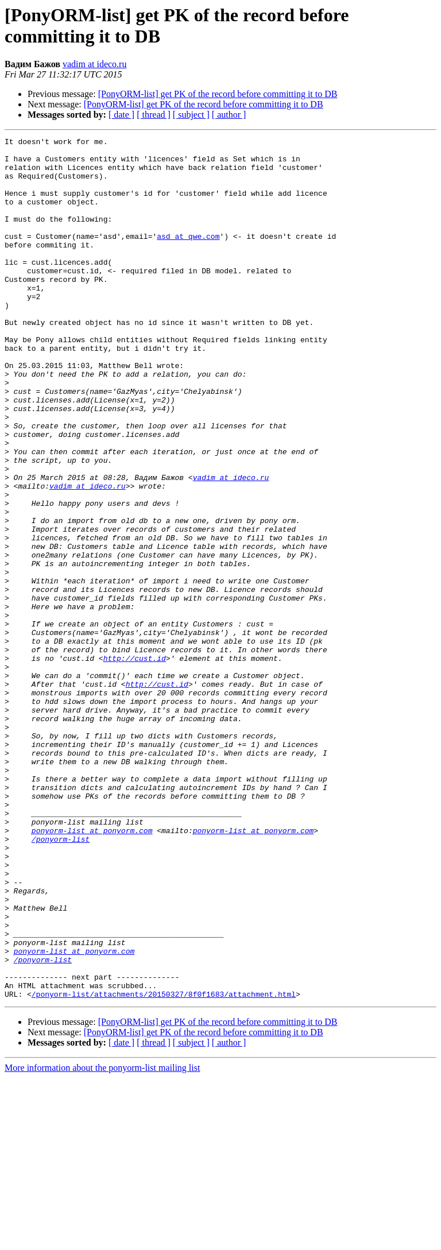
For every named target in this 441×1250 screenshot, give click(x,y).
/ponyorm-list (61, 980)
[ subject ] (191, 114)
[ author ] (229, 114)
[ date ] (121, 114)
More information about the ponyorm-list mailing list (102, 1240)
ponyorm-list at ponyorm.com (92, 970)
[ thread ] (154, 114)
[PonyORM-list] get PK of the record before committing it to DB (218, 94)
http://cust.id (134, 763)
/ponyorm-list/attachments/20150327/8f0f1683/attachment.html (164, 1166)
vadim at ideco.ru (95, 64)
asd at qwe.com (188, 256)
